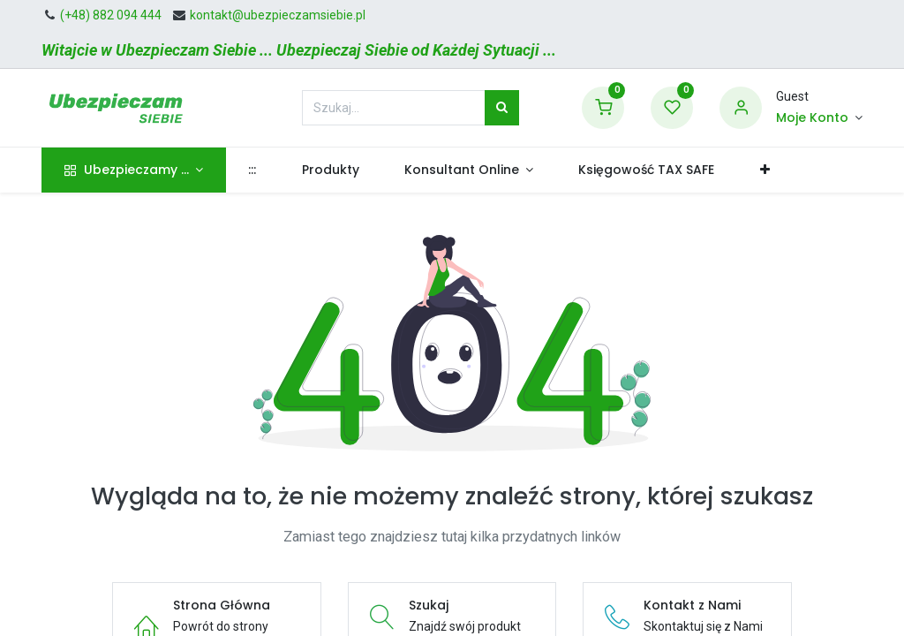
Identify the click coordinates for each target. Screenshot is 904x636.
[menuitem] (252, 170)
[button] (764, 170)
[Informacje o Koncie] (819, 118)
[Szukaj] (502, 107)
